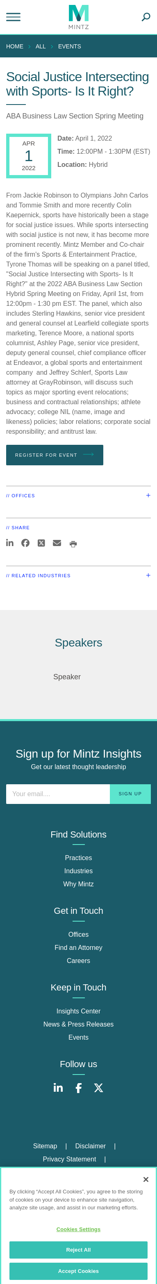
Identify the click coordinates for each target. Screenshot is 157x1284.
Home (14, 46)
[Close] (146, 1182)
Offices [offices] (78, 934)
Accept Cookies (78, 1274)
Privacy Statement (69, 1159)
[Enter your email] (78, 794)
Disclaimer (90, 1146)
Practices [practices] (78, 857)
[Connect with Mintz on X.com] (99, 1092)
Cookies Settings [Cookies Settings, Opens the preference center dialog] (79, 1232)
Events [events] (78, 1037)
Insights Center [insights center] (79, 1011)
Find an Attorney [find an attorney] (78, 947)
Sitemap (45, 1146)
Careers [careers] (78, 960)
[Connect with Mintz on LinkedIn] (58, 1092)
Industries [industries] (78, 870)
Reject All (78, 1253)
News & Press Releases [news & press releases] (78, 1024)
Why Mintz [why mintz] (78, 884)
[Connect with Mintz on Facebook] (79, 1092)
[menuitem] (16, 46)
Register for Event (54, 454)
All (41, 46)
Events (69, 46)
